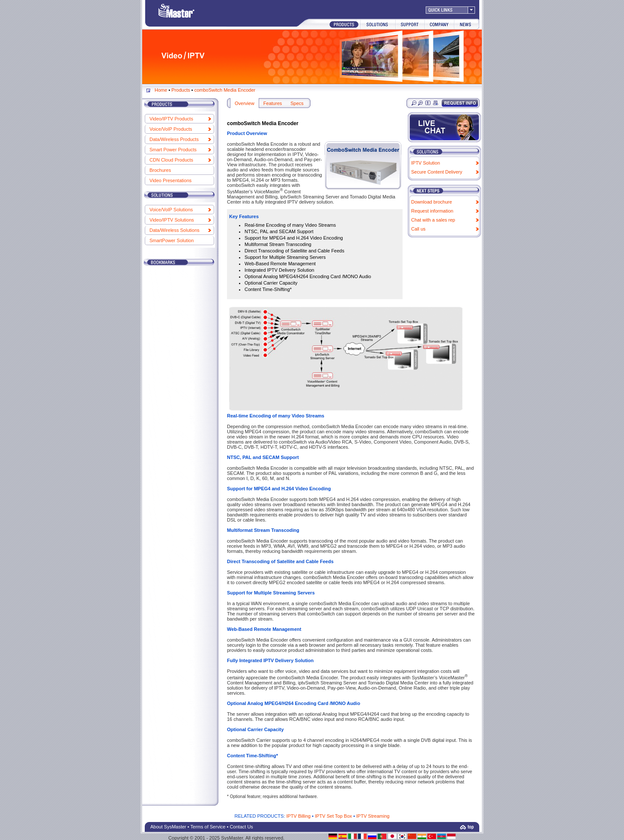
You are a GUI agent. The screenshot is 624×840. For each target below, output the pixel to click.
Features (272, 103)
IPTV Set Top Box (333, 816)
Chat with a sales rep (433, 219)
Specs (297, 103)
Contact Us (241, 826)
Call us (418, 228)
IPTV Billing (298, 816)
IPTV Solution (425, 162)
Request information (432, 210)
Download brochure (431, 201)
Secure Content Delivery (436, 171)
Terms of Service (208, 826)
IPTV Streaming (373, 816)
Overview (244, 103)
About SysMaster (168, 826)
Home (161, 90)
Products (180, 90)
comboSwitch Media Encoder (224, 90)
